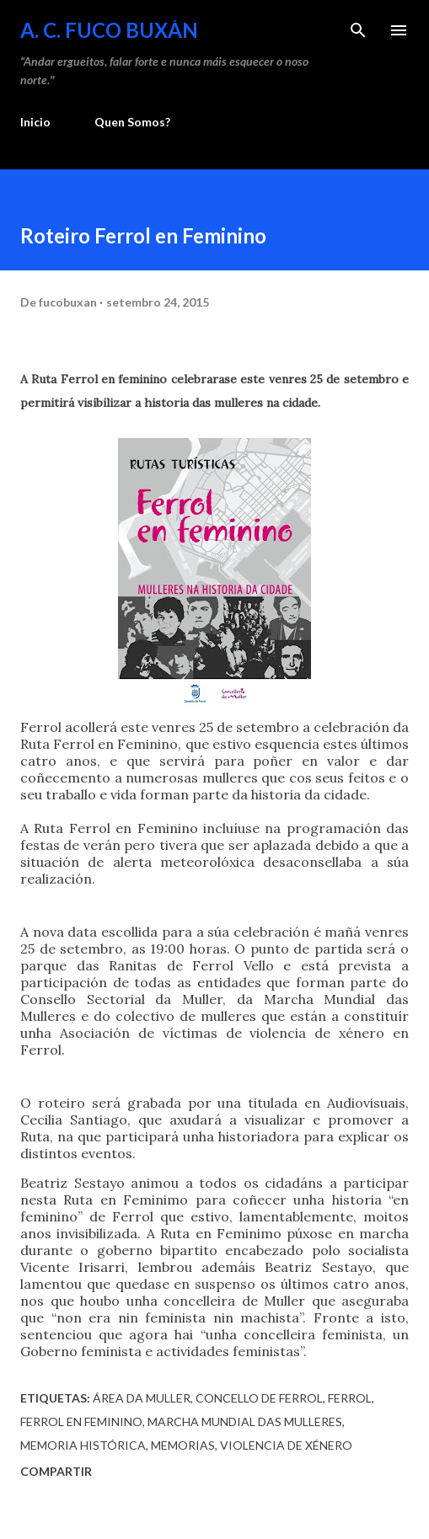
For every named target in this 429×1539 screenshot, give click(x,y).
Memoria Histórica (83, 1445)
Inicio (35, 122)
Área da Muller (141, 1398)
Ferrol (350, 1398)
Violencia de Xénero (286, 1445)
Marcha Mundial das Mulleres (244, 1421)
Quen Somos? (132, 122)
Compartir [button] (56, 1471)
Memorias (183, 1445)
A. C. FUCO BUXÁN (109, 30)
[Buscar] (358, 30)
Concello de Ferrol (259, 1398)
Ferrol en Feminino (81, 1421)
